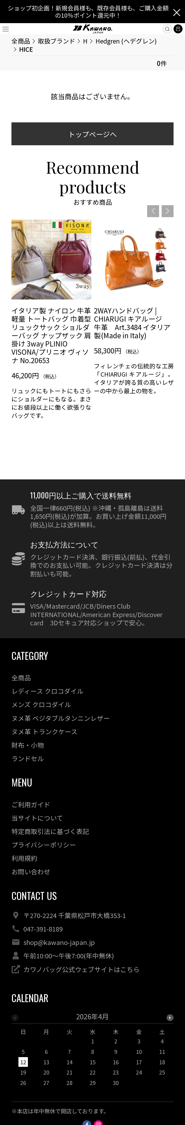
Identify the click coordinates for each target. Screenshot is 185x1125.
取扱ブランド (56, 40)
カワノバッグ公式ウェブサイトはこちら (81, 969)
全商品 (20, 40)
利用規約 (24, 858)
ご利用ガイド (30, 804)
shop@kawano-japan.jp (59, 942)
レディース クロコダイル (47, 690)
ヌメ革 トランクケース (44, 731)
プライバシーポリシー (43, 844)
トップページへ (92, 134)
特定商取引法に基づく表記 (50, 831)
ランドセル (27, 758)
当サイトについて (37, 817)
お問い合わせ (30, 871)
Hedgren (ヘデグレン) (126, 40)
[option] (51, 336)
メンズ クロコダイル (41, 704)
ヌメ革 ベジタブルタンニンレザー (60, 718)
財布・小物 (27, 744)
